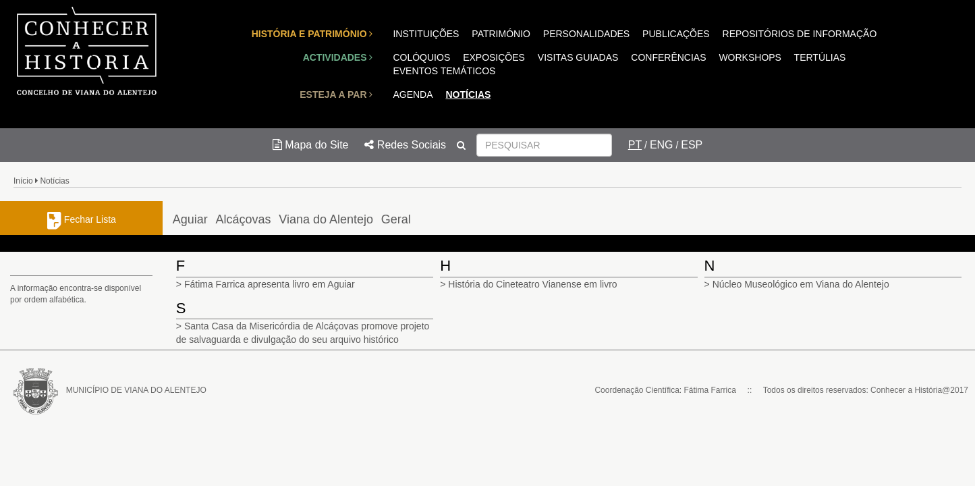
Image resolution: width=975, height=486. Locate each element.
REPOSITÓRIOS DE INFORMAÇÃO (800, 33)
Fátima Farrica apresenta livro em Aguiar (269, 284)
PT (635, 145)
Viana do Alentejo (326, 219)
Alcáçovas (243, 219)
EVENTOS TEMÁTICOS (444, 70)
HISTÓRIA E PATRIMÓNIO (312, 33)
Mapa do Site (311, 145)
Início (23, 181)
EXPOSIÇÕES (494, 57)
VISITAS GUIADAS (578, 57)
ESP (691, 145)
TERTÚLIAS (820, 57)
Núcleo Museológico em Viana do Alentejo (801, 284)
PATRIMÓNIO (501, 33)
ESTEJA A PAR (336, 94)
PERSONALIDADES (586, 33)
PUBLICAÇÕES (676, 33)
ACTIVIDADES (338, 57)
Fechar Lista (81, 219)
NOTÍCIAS (468, 94)
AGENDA (413, 94)
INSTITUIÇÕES (426, 33)
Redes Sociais (405, 145)
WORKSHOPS (750, 57)
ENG (661, 145)
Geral (396, 219)
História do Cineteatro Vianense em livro (532, 284)
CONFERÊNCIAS (668, 57)
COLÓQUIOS (421, 57)
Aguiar (190, 219)
